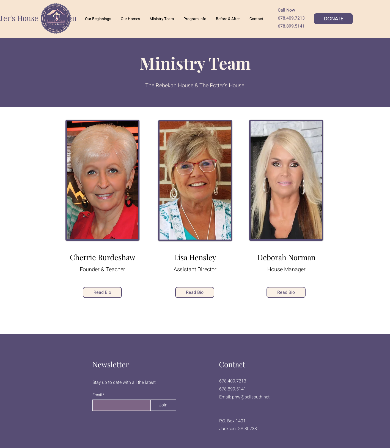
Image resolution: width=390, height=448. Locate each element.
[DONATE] (333, 18)
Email (97, 395)
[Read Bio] (102, 292)
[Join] (163, 405)
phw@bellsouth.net (251, 397)
